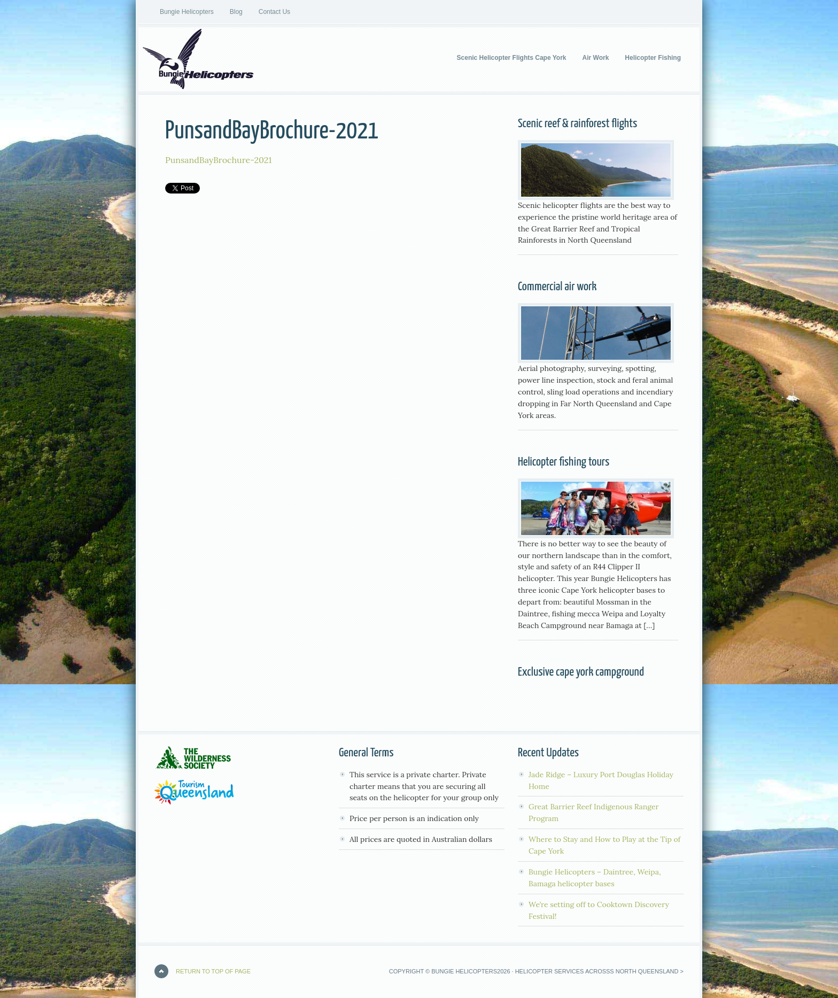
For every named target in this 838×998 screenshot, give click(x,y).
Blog (236, 12)
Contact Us (274, 12)
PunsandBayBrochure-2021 (218, 159)
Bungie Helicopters (187, 12)
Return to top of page (213, 971)
